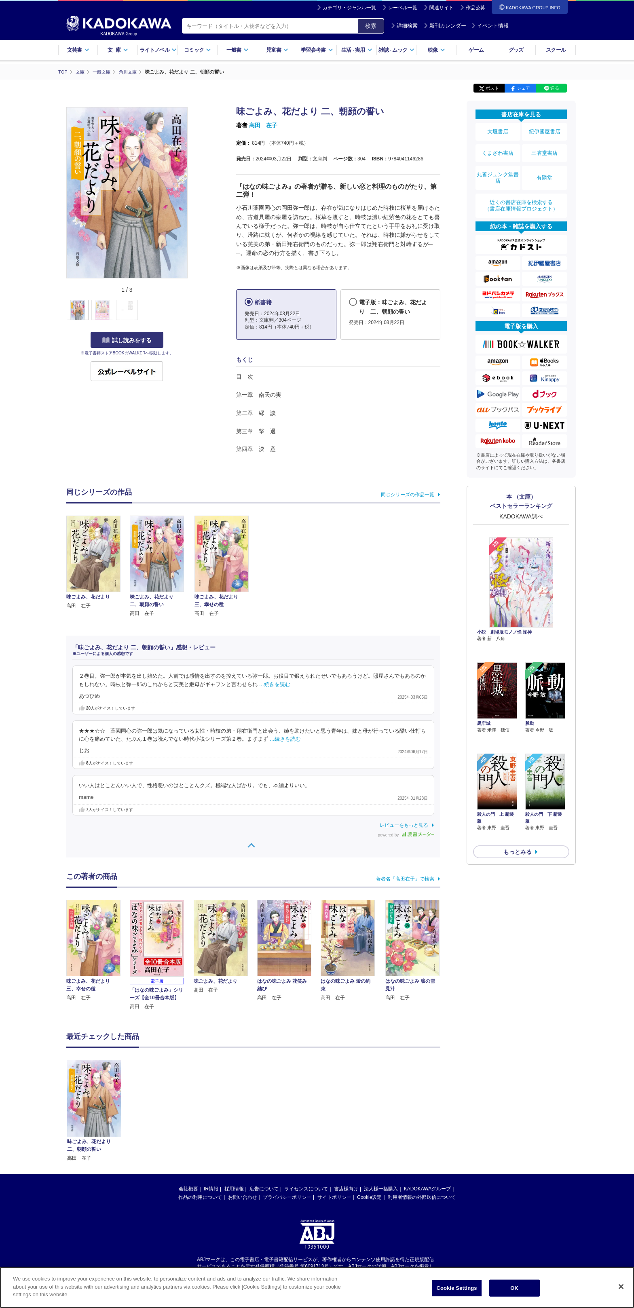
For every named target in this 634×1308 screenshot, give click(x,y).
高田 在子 (263, 125)
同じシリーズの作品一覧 (407, 494)
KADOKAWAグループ (427, 1188)
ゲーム (476, 50)
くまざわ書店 (497, 147)
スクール (556, 50)
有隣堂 (544, 166)
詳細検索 (404, 26)
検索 (370, 26)
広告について (264, 1188)
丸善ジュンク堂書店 (497, 166)
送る (554, 88)
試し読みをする (127, 340)
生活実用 (356, 50)
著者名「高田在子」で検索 (405, 878)
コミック (197, 50)
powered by (406, 834)
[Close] (621, 1286)
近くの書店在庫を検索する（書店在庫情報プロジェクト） (521, 189)
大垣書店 (497, 130)
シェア (523, 88)
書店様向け (346, 1188)
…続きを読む (275, 684)
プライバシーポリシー (287, 1197)
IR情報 (211, 1188)
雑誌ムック (396, 50)
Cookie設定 (369, 1197)
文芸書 (78, 50)
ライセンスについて (306, 1188)
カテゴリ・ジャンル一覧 (349, 8)
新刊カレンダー (445, 26)
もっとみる (517, 789)
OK (514, 1288)
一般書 (237, 50)
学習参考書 (317, 50)
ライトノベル (158, 50)
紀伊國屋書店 (544, 130)
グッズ (516, 50)
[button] (192, 310)
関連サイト (441, 8)
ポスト (492, 88)
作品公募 (475, 8)
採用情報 (234, 1188)
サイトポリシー (334, 1197)
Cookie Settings (457, 1288)
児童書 (277, 50)
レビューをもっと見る (404, 825)
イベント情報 (490, 26)
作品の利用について (200, 1197)
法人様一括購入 (381, 1188)
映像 (436, 50)
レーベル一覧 (402, 8)
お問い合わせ (242, 1197)
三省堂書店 (545, 147)
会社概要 (188, 1188)
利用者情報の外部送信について (422, 1197)
